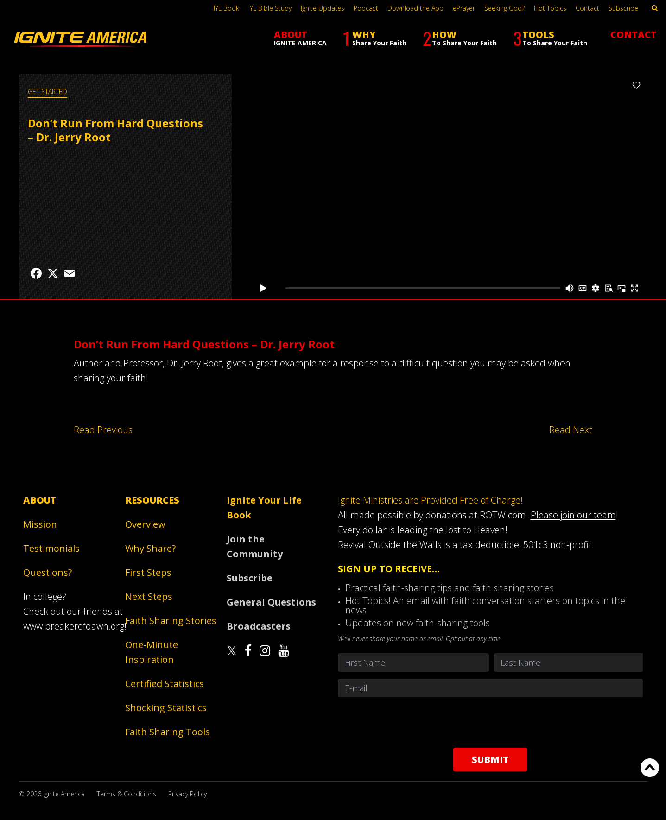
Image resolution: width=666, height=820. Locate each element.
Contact (587, 8)
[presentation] (490, 722)
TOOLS (550, 38)
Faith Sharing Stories (170, 620)
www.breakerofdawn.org (73, 626)
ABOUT (300, 37)
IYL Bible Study (270, 8)
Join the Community (255, 546)
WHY (374, 38)
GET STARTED (47, 91)
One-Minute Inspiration (151, 652)
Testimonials (51, 548)
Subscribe (623, 8)
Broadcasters (259, 626)
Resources (152, 500)
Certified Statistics (164, 683)
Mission (40, 524)
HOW (460, 38)
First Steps (148, 572)
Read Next (570, 429)
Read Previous (103, 429)
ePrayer (464, 8)
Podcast (366, 8)
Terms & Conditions (126, 793)
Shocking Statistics (166, 707)
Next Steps (148, 596)
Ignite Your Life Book (264, 507)
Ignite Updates (322, 8)
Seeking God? (504, 8)
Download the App (415, 8)
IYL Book (226, 8)
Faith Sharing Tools (167, 731)
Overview (145, 524)
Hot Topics (550, 8)
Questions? (47, 572)
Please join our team (573, 515)
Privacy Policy (187, 793)
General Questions (271, 602)
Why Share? (150, 548)
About (40, 500)
